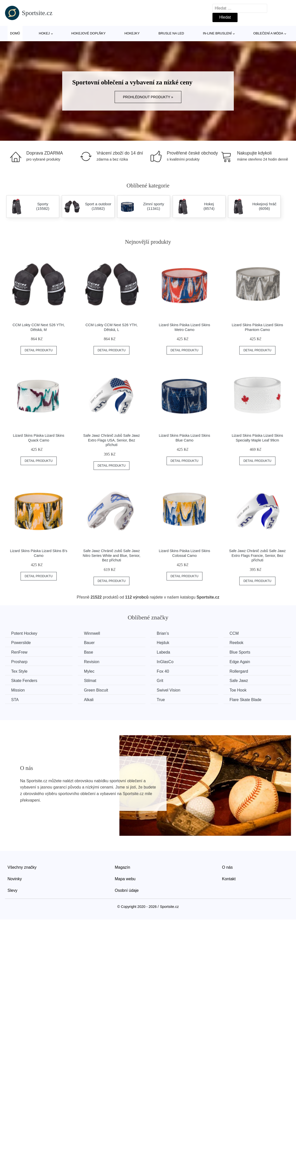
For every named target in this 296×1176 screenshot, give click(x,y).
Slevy (12, 890)
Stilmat (91, 680)
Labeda (164, 652)
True (162, 699)
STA (15, 699)
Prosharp (19, 662)
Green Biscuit (97, 690)
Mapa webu (125, 878)
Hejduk (164, 643)
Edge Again (242, 662)
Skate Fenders (24, 680)
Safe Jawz (241, 680)
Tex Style (19, 671)
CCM (236, 633)
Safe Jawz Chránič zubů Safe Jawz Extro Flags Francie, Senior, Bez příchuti (257, 555)
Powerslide (21, 643)
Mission (18, 690)
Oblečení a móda (268, 33)
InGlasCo (166, 662)
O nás (227, 867)
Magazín (122, 867)
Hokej (44, 33)
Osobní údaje (127, 890)
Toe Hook (240, 690)
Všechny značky (22, 867)
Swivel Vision (170, 690)
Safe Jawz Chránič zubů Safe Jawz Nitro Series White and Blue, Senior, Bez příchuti (111, 555)
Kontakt (229, 878)
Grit (161, 680)
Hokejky (132, 33)
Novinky (15, 878)
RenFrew (19, 652)
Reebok (238, 643)
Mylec (90, 671)
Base (89, 652)
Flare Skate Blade (247, 699)
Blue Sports (242, 652)
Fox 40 (164, 671)
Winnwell (93, 633)
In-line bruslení (217, 33)
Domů (15, 33)
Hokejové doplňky (88, 33)
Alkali (89, 699)
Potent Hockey (24, 633)
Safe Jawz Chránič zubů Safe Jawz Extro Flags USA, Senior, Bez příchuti (111, 440)
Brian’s (164, 633)
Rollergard (241, 671)
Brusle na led (171, 33)
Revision (92, 662)
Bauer (90, 643)
